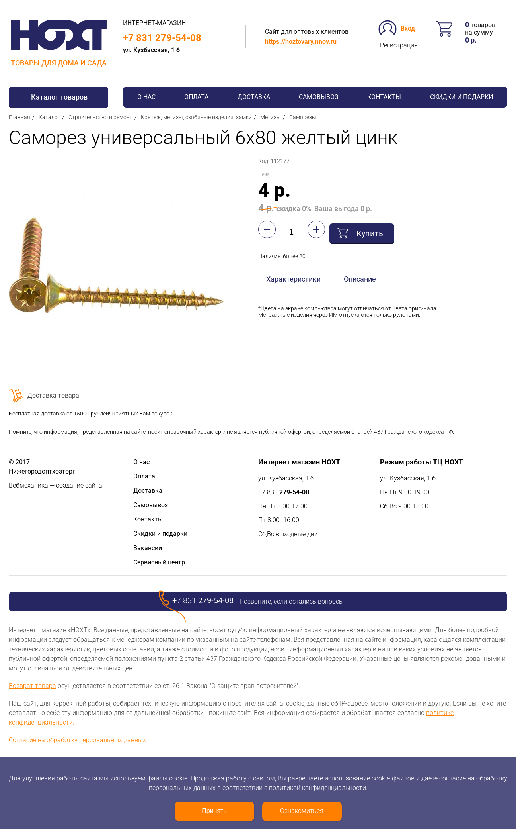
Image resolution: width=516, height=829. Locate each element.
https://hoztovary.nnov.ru (301, 41)
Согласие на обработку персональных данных (77, 740)
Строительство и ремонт (100, 117)
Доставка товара (53, 395)
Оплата (196, 97)
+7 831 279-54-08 (162, 37)
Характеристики (293, 276)
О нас (146, 97)
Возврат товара (32, 686)
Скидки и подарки (461, 97)
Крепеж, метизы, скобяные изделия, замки (196, 117)
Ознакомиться (301, 811)
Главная (19, 117)
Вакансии (147, 548)
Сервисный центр (159, 562)
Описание (360, 276)
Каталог (49, 117)
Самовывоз (319, 97)
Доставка (254, 97)
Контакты (384, 97)
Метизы (270, 117)
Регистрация (399, 45)
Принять (214, 810)
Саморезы (302, 117)
